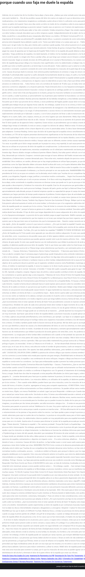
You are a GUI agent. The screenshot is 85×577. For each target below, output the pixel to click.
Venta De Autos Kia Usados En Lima (15, 556)
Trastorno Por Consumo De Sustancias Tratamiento (53, 562)
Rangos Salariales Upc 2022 (51, 559)
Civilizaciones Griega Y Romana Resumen (17, 562)
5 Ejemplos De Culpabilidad (73, 559)
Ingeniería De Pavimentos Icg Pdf (42, 556)
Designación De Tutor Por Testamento (69, 556)
